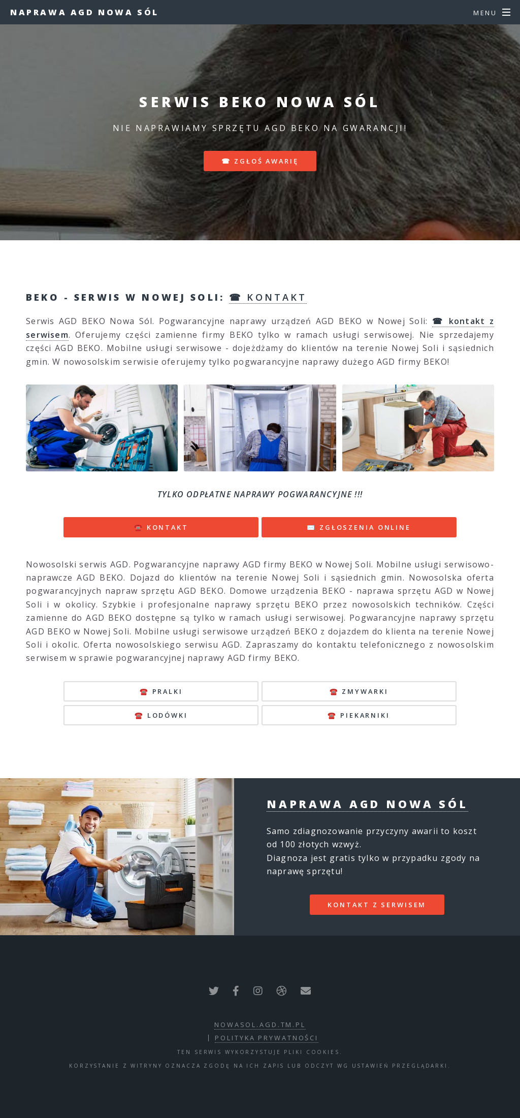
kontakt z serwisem (377, 904)
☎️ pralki (161, 691)
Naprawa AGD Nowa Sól (84, 12)
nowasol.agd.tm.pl (260, 1024)
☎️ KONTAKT (161, 527)
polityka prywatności (266, 1037)
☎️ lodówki (161, 715)
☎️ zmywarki (359, 691)
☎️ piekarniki (359, 715)
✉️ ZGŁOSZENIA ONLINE (359, 527)
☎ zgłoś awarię (259, 161)
